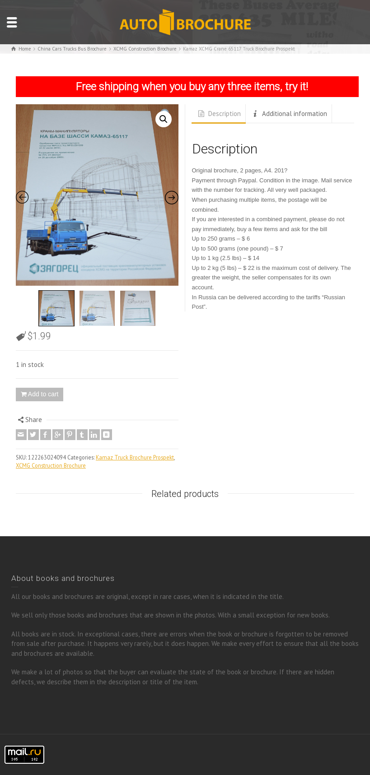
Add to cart (43, 394)
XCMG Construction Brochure (51, 465)
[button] (163, 119)
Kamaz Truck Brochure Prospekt (135, 457)
